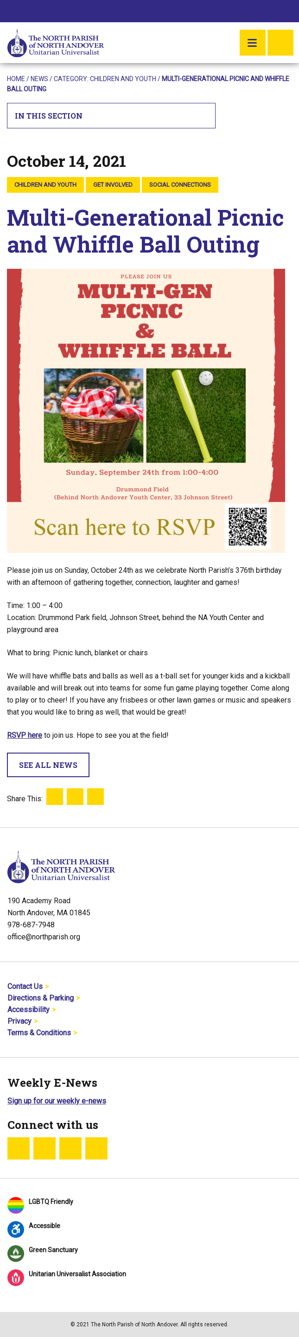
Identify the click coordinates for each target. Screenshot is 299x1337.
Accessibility (28, 1009)
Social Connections (180, 184)
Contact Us (25, 986)
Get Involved (113, 184)
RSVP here (24, 735)
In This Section (111, 115)
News (39, 78)
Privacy (19, 1021)
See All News (48, 765)
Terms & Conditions (39, 1032)
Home (16, 78)
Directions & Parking (40, 998)
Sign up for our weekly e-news (56, 1100)
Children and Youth (123, 78)
